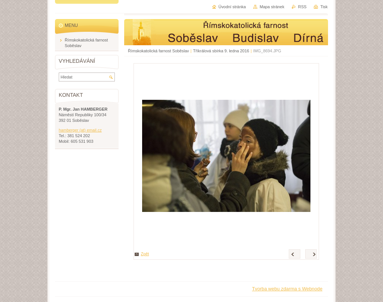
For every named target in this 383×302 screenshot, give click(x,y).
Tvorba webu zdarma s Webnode (287, 289)
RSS (302, 6)
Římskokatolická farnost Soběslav (158, 51)
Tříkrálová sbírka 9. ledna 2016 (221, 51)
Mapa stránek (272, 6)
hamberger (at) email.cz (80, 130)
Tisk (324, 6)
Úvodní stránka (232, 6)
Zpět (145, 254)
